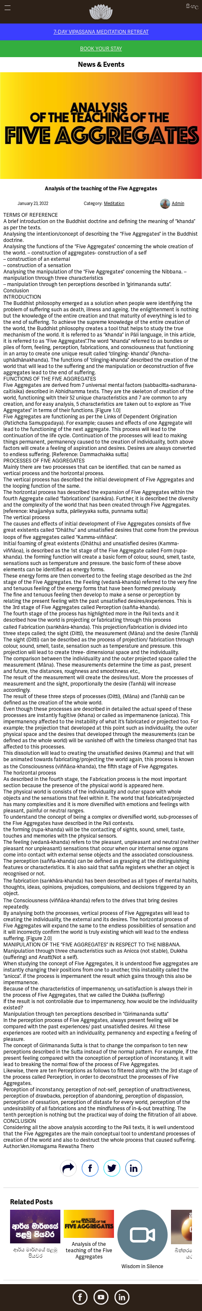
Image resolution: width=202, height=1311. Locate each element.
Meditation (114, 203)
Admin (178, 203)
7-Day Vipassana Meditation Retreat (101, 32)
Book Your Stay (101, 49)
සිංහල (192, 6)
